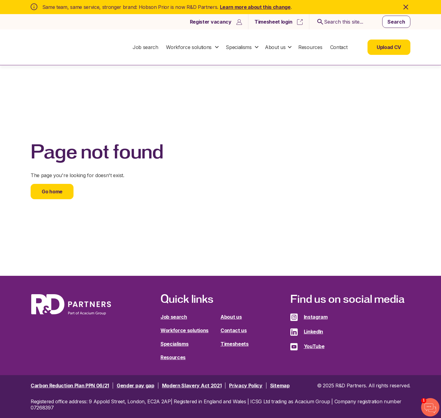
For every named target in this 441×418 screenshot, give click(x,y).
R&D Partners (71, 47)
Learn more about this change (255, 7)
